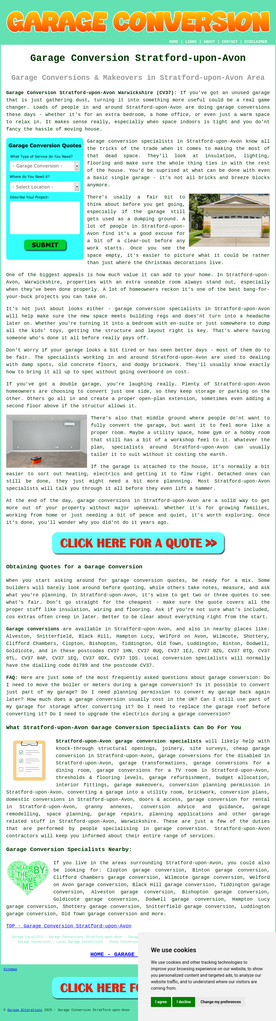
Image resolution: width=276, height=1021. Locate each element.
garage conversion (112, 914)
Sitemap (10, 969)
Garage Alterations (24, 1010)
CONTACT (230, 42)
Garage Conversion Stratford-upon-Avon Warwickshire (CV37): (91, 92)
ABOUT (209, 42)
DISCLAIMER (255, 42)
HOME (173, 42)
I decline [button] (184, 1002)
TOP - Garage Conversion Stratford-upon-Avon (68, 926)
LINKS (190, 42)
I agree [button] (161, 1002)
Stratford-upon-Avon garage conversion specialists (129, 741)
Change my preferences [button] (221, 1002)
